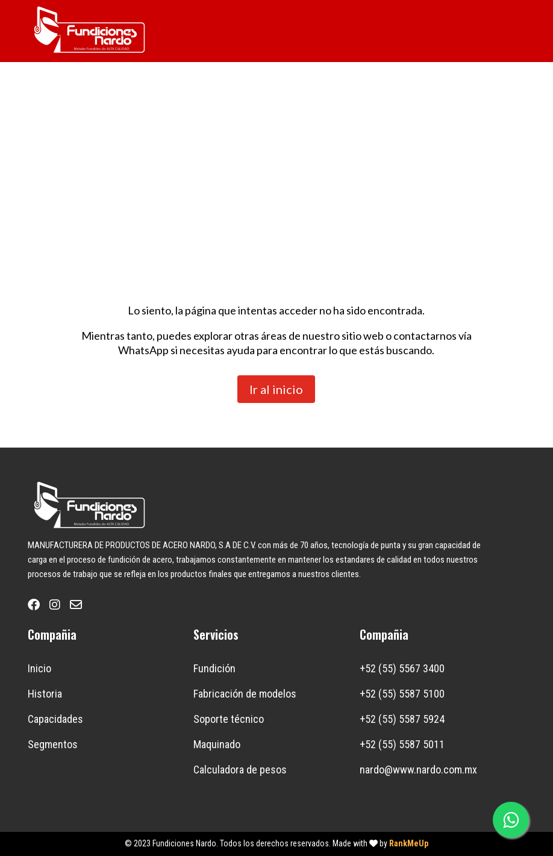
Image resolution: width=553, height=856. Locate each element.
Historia (45, 693)
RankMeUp (408, 843)
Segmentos (53, 744)
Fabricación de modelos (244, 693)
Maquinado (216, 744)
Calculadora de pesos (240, 769)
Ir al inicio (276, 389)
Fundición (214, 668)
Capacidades (55, 719)
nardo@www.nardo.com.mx (418, 769)
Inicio (39, 668)
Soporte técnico (228, 719)
